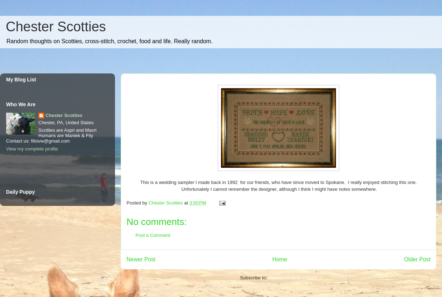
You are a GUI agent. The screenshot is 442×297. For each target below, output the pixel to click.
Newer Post (141, 259)
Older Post (417, 259)
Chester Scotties (56, 26)
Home (279, 259)
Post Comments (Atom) (292, 277)
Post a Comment (152, 235)
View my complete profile (32, 149)
